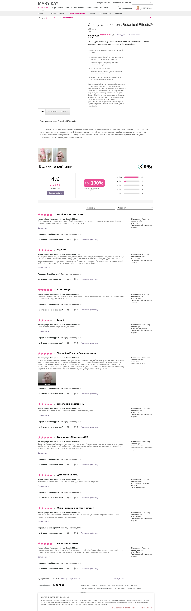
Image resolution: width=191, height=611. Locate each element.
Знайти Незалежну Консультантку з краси (124, 7)
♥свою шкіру (92, 8)
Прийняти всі (146, 608)
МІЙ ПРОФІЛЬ (79, 8)
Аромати (118, 13)
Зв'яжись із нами (105, 585)
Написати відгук (134, 35)
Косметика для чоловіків (104, 588)
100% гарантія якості (124, 3)
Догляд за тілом (105, 13)
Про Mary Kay (99, 3)
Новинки (41, 13)
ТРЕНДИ (53, 8)
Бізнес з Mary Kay (65, 8)
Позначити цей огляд (89, 239)
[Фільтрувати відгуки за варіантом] (135, 208)
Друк (151, 18)
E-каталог (94, 585)
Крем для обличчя (117, 585)
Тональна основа (120, 588)
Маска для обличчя (131, 585)
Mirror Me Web (85, 585)
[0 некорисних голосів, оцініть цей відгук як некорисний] (75, 239)
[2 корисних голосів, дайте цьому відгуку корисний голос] (68, 393)
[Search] (142, 2)
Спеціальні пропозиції (56, 13)
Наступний (119, 579)
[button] (47, 378)
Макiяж (92, 13)
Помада (139, 588)
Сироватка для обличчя (88, 588)
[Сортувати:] (100, 208)
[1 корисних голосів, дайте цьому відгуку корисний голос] (68, 464)
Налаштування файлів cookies (124, 608)
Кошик (146, 8)
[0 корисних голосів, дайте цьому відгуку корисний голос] (68, 239)
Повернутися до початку (70, 579)
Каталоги (104, 8)
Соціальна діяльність (110, 3)
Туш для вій (131, 588)
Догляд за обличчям (77, 13)
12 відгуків (121, 35)
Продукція (43, 8)
